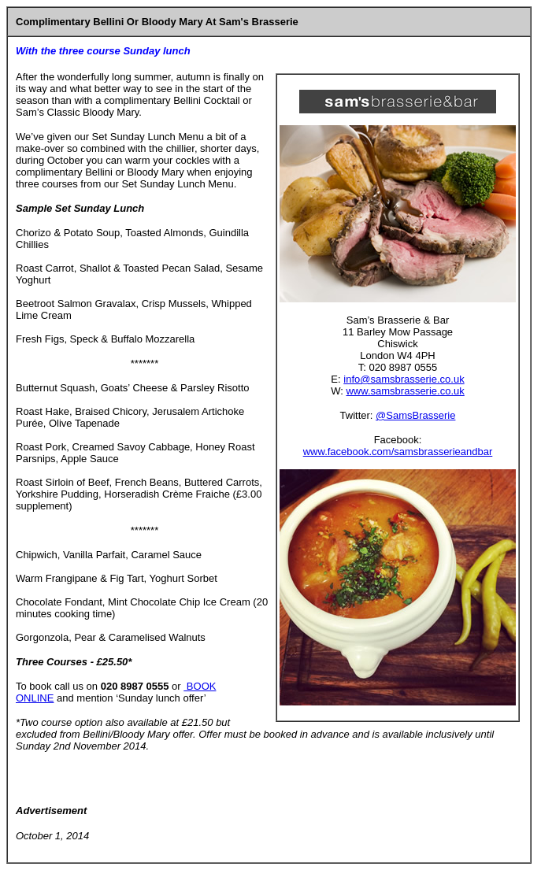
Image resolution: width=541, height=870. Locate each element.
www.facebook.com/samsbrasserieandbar (398, 451)
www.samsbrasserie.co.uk (405, 391)
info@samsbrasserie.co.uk (403, 379)
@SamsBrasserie (415, 415)
